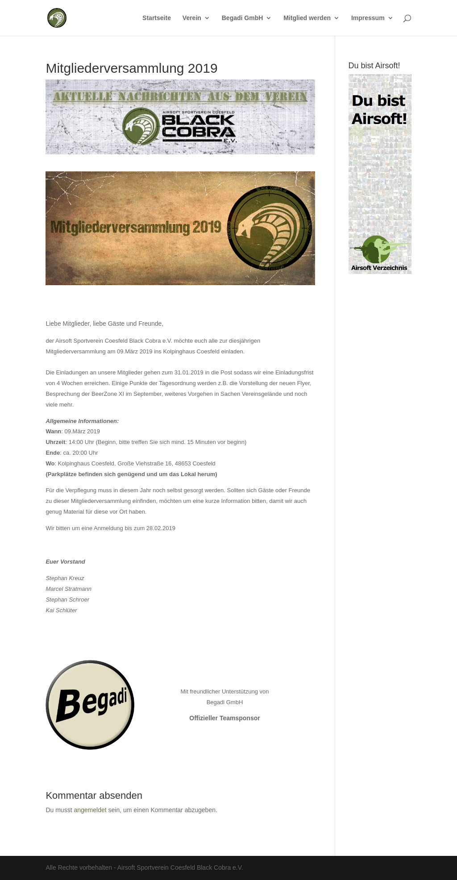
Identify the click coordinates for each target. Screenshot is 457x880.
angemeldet (90, 810)
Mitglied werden (307, 18)
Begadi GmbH (242, 18)
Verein (192, 18)
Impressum (368, 18)
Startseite (156, 18)
